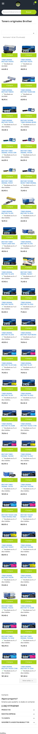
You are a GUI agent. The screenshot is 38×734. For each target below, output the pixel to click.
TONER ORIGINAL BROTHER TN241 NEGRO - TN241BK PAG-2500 (28, 334)
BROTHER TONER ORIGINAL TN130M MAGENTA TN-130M (27, 152)
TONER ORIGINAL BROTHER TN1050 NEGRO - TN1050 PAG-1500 (9, 123)
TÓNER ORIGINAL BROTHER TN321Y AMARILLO (26, 577)
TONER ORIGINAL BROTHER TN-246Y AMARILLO (27, 456)
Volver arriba (27, 680)
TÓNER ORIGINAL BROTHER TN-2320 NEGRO (27, 304)
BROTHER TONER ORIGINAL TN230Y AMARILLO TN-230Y (27, 274)
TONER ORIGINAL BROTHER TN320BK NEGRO (27, 486)
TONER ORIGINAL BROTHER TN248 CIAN (28, 91)
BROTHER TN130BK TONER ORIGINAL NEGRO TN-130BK (28, 122)
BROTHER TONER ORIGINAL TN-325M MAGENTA (8, 638)
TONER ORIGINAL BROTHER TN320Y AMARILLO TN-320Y (8, 547)
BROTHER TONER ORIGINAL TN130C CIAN (9, 152)
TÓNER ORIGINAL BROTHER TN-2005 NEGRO (27, 213)
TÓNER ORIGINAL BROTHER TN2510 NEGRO (26, 61)
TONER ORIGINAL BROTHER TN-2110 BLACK (27, 243)
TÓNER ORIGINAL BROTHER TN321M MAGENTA (7, 577)
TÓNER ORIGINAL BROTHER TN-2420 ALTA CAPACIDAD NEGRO (28, 395)
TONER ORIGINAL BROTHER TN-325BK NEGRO (27, 608)
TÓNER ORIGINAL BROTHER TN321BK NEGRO (27, 547)
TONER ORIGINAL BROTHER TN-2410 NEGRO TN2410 (8, 334)
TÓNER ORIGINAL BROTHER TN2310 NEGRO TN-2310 (7, 304)
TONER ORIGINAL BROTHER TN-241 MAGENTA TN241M (27, 365)
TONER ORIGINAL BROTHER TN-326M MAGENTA (27, 668)
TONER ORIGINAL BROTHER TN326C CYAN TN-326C (9, 668)
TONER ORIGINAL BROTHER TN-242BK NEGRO (8, 426)
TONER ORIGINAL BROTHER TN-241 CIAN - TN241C (9, 365)
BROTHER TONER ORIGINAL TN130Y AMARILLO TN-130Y (8, 183)
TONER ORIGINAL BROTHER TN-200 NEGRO (7, 213)
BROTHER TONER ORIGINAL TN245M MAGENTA (7, 456)
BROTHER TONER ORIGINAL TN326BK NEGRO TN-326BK (27, 638)
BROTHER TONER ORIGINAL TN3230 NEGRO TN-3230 (7, 608)
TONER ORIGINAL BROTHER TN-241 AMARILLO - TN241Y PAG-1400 (8, 396)
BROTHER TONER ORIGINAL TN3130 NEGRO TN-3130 (7, 486)
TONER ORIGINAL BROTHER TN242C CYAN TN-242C (28, 426)
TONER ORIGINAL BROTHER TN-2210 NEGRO (8, 274)
